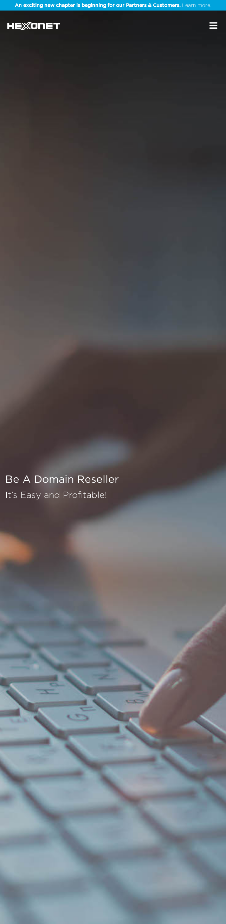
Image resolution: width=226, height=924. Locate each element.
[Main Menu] (213, 26)
